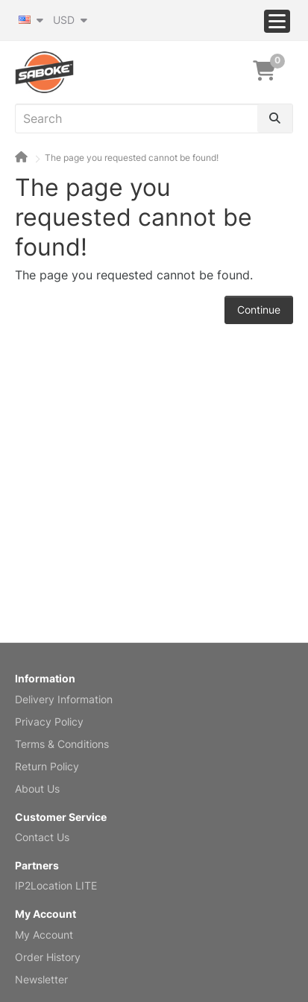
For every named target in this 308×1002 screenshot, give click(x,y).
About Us (37, 788)
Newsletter (41, 979)
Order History (48, 957)
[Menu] (277, 21)
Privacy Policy (49, 721)
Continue (258, 309)
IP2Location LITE (56, 885)
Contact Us (42, 837)
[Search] (274, 118)
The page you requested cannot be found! (132, 157)
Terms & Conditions (62, 744)
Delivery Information (64, 699)
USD (70, 19)
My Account (44, 934)
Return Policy (47, 766)
